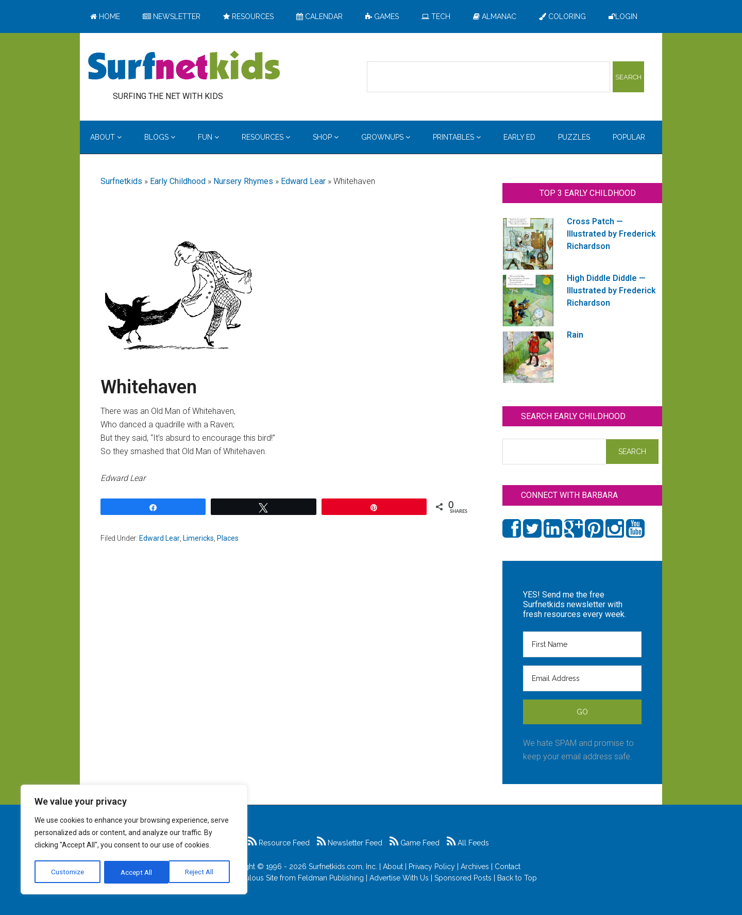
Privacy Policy (432, 866)
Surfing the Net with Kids (184, 66)
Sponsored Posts (463, 878)
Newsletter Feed (349, 843)
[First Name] (582, 644)
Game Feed (415, 843)
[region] (134, 840)
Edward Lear (303, 181)
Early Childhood (178, 181)
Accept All (201, 872)
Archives (475, 866)
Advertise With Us (399, 878)
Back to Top (517, 878)
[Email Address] (582, 678)
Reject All (135, 872)
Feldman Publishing (331, 878)
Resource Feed (279, 843)
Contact (507, 866)
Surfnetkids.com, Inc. (343, 866)
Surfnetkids (121, 181)
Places (228, 538)
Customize (68, 872)
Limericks (198, 538)
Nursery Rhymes (243, 181)
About (393, 866)
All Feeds (468, 843)
